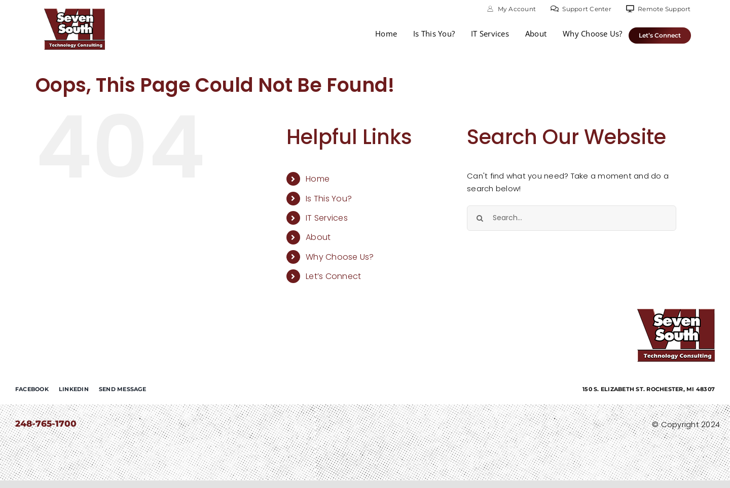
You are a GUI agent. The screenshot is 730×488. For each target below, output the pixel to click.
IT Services (327, 218)
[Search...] (571, 218)
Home (318, 179)
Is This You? (329, 198)
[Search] (479, 218)
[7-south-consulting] (74, 12)
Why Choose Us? (340, 257)
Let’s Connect (333, 276)
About (318, 237)
